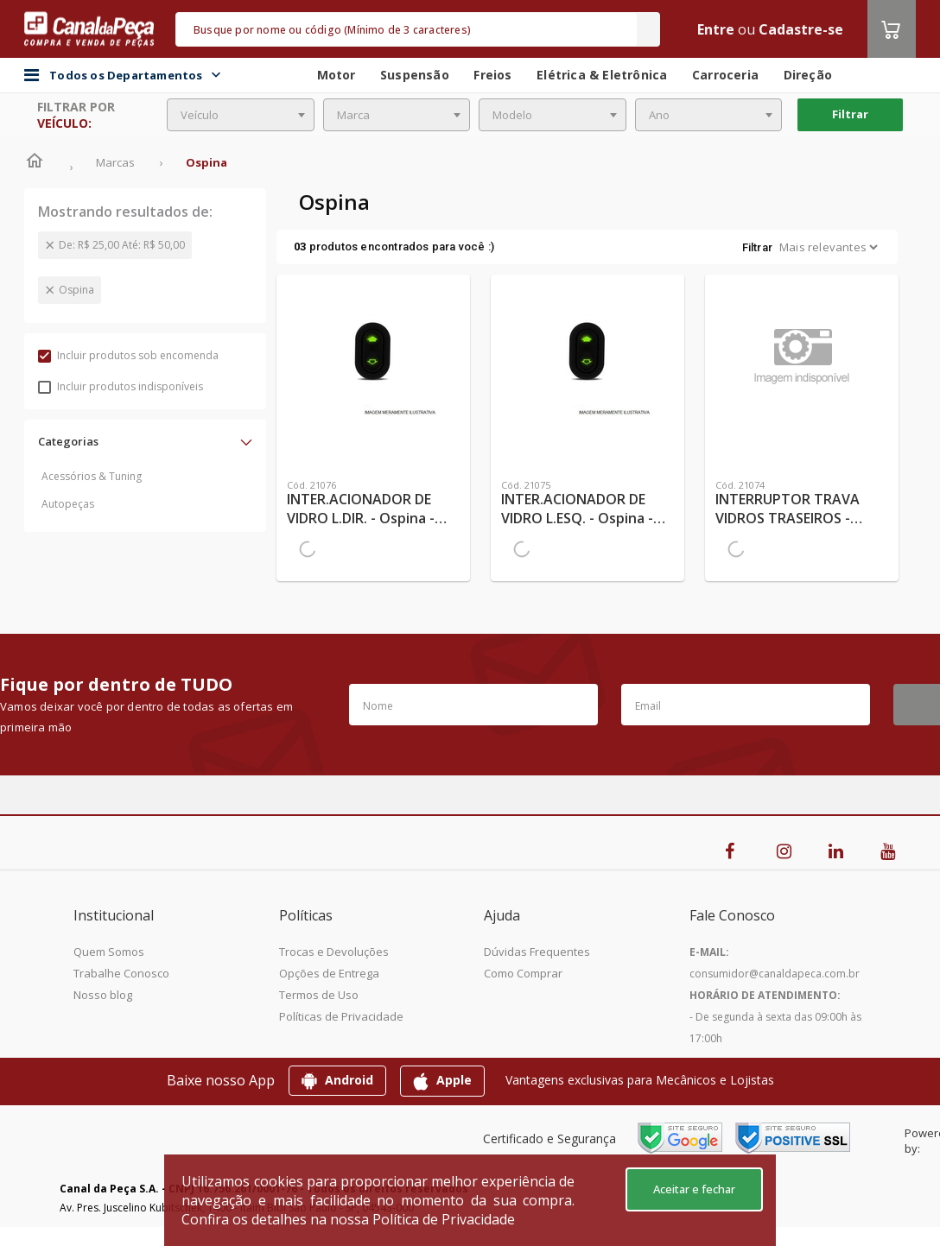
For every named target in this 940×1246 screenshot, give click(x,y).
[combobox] (240, 114)
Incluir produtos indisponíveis (120, 386)
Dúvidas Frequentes (537, 951)
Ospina (76, 289)
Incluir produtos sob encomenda (128, 355)
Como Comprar (523, 973)
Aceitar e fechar (694, 1189)
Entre (715, 29)
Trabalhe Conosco (121, 973)
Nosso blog (102, 994)
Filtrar (850, 114)
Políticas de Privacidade (341, 1016)
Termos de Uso (319, 994)
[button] (145, 441)
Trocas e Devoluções (334, 951)
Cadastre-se (801, 29)
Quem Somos (108, 951)
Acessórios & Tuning (91, 476)
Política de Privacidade (443, 1219)
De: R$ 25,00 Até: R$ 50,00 (122, 244)
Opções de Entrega (329, 973)
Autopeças (67, 504)
